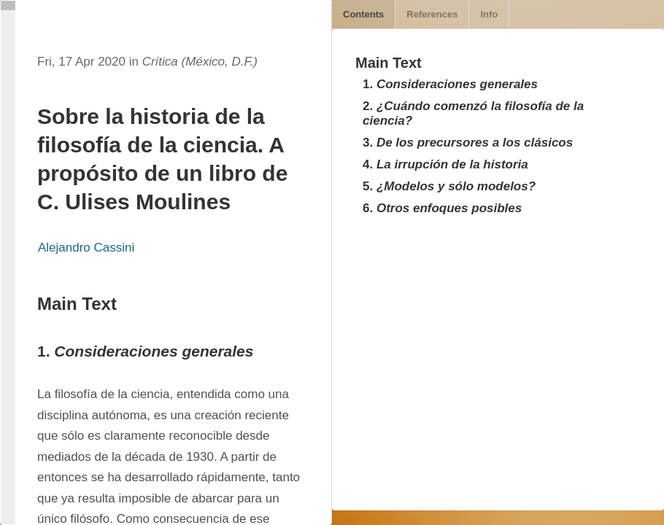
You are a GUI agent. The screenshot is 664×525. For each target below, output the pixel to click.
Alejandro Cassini (86, 247)
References (432, 14)
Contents (363, 14)
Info (489, 14)
